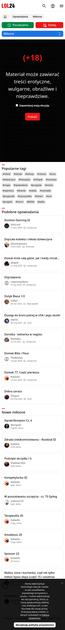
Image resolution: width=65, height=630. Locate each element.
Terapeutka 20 (13, 516)
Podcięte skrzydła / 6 (18, 458)
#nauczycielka (25, 196)
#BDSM (30, 201)
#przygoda (36, 185)
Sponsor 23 (11, 554)
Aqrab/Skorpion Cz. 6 (18, 420)
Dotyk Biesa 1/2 (14, 296)
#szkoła (33, 190)
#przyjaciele (8, 196)
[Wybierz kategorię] (32, 34)
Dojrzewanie (12, 277)
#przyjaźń (7, 201)
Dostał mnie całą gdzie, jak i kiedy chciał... (31, 258)
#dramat (21, 190)
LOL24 (8, 5)
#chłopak (38, 179)
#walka (41, 201)
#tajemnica (8, 190)
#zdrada (18, 174)
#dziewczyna (9, 179)
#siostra (49, 185)
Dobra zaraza (13, 391)
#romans (41, 174)
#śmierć (39, 196)
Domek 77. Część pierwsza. (22, 372)
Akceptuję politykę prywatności (35, 625)
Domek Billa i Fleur (16, 353)
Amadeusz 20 (13, 535)
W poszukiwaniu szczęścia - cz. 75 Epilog (30, 496)
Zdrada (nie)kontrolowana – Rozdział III (30, 439)
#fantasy (29, 174)
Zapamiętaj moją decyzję (32, 105)
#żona (53, 174)
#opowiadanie (21, 185)
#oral (48, 196)
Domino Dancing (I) (17, 220)
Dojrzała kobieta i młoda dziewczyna (28, 239)
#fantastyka (24, 179)
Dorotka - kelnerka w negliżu (23, 334)
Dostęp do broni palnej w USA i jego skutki (32, 315)
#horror (19, 201)
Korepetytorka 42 (15, 477)
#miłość (6, 174)
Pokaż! (32, 117)
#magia (6, 185)
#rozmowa (51, 179)
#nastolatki (45, 190)
